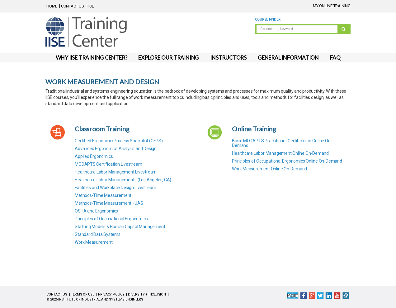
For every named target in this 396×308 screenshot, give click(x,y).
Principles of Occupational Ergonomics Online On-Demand (287, 161)
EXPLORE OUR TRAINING (168, 57)
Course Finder (267, 19)
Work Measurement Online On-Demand (269, 168)
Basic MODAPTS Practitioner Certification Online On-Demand (282, 143)
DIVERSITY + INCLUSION (147, 294)
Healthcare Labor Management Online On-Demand (280, 153)
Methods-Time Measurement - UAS (109, 203)
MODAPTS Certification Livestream (108, 164)
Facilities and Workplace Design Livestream (115, 187)
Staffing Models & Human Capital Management (120, 226)
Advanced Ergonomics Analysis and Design (116, 148)
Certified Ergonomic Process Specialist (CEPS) (119, 140)
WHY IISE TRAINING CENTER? (91, 57)
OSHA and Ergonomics (96, 210)
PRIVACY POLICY (111, 294)
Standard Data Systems (97, 234)
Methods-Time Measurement (103, 195)
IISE (90, 6)
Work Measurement (94, 242)
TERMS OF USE (82, 294)
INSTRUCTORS (228, 57)
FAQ (335, 57)
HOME (51, 6)
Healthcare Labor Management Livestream (116, 171)
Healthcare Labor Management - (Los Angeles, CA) (123, 179)
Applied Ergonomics (94, 156)
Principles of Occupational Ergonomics (111, 218)
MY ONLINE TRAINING (332, 5)
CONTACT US (72, 6)
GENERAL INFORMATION (288, 57)
